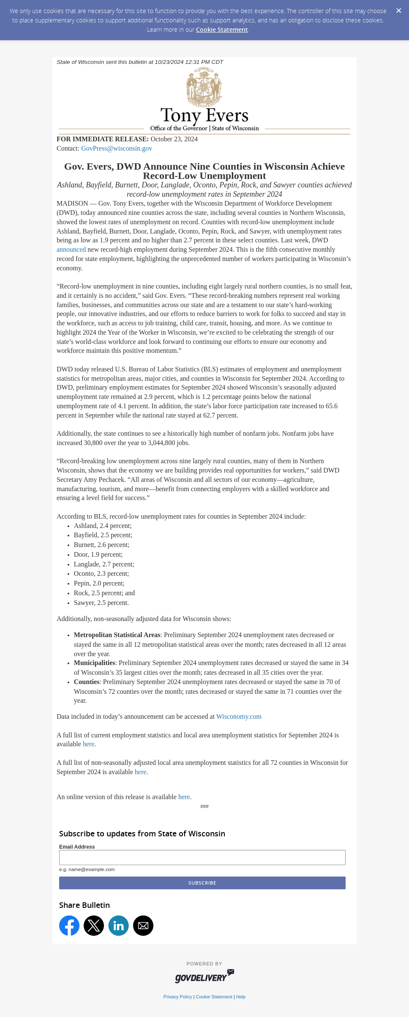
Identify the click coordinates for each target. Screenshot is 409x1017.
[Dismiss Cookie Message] (398, 8)
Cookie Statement (222, 29)
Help (240, 996)
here (89, 744)
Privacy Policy (178, 996)
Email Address (77, 847)
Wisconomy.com (239, 716)
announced (71, 249)
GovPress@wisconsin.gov (116, 148)
